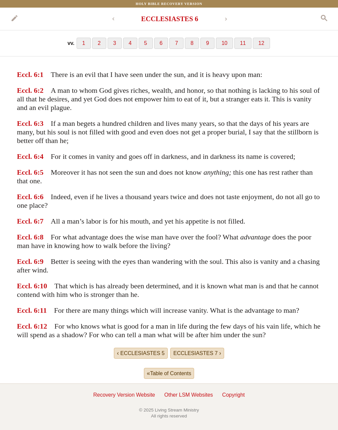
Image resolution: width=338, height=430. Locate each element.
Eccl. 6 (27, 74)
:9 (41, 261)
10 (224, 43)
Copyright (233, 395)
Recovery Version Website (124, 395)
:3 (41, 123)
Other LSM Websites (188, 395)
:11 (42, 310)
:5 (41, 172)
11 (243, 43)
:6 (41, 197)
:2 (41, 90)
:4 (41, 156)
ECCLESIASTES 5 (141, 353)
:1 (41, 74)
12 (261, 43)
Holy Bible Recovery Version (169, 4)
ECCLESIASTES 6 (169, 18)
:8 (41, 237)
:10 (42, 286)
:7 (41, 221)
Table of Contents (169, 373)
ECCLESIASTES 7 (197, 353)
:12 (42, 326)
